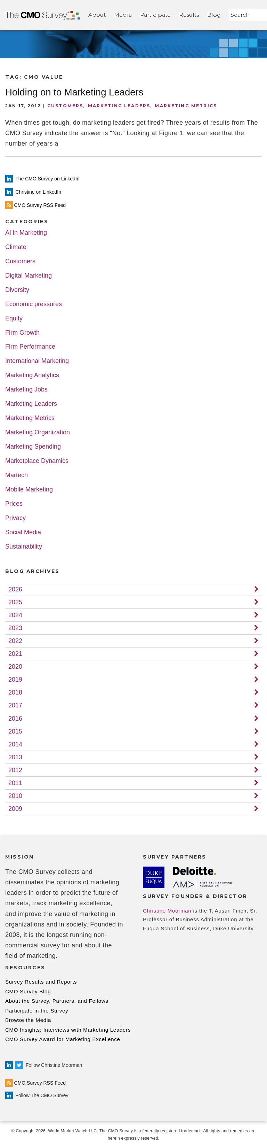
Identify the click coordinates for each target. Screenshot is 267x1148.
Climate (15, 247)
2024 (15, 615)
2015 (15, 731)
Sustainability (23, 546)
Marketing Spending (33, 446)
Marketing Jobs (26, 389)
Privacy (15, 518)
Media (123, 14)
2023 (15, 628)
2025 (15, 602)
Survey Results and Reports (41, 982)
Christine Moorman (167, 911)
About (97, 14)
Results (189, 14)
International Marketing (37, 361)
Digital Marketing (28, 275)
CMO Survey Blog (28, 991)
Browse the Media (28, 1020)
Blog (213, 14)
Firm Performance (30, 346)
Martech (16, 475)
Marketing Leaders (119, 105)
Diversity (17, 290)
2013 (15, 757)
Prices (14, 504)
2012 (15, 770)
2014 (15, 744)
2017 (15, 705)
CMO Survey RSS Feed (35, 1083)
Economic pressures (33, 304)
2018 (15, 692)
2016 (15, 718)
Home (42, 15)
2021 (15, 653)
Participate (155, 14)
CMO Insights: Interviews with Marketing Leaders (68, 1030)
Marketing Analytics (32, 375)
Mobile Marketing (29, 489)
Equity (14, 318)
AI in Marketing (26, 233)
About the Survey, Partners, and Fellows (56, 1001)
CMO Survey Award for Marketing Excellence (62, 1039)
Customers (65, 105)
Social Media (23, 532)
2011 (15, 782)
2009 (15, 808)
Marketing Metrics (186, 105)
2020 (15, 666)
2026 (15, 589)
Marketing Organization (37, 432)
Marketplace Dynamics (36, 461)
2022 (15, 640)
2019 (15, 679)
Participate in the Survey (36, 1011)
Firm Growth (22, 332)
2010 (15, 795)
